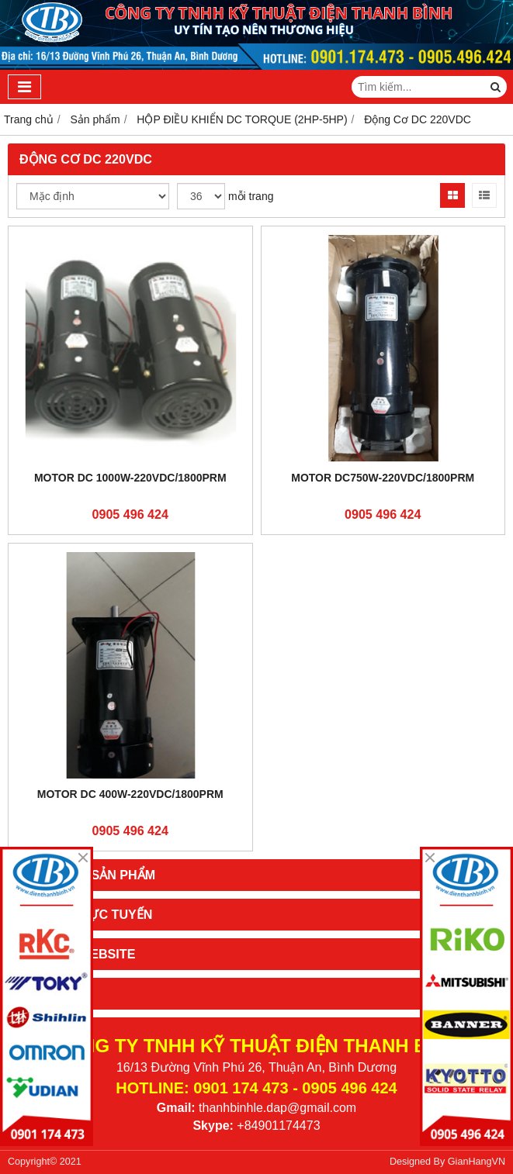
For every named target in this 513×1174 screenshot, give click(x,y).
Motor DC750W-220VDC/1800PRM (382, 477)
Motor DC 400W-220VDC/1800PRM (130, 794)
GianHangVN (476, 1161)
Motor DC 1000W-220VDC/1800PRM (130, 477)
